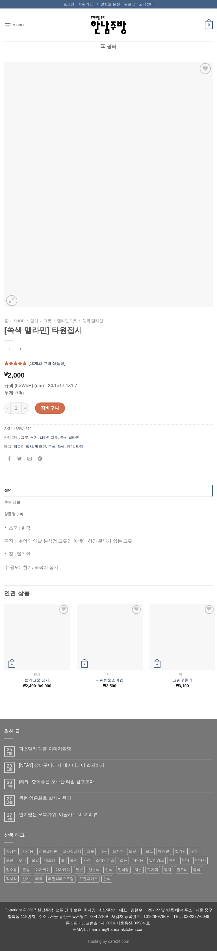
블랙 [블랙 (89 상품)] (73, 860)
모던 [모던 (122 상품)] (9, 860)
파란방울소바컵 (109, 680)
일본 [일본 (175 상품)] (79, 870)
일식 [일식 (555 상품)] (108, 870)
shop (19, 321)
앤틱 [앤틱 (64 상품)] (173, 860)
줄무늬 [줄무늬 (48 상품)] (182, 870)
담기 (34, 321)
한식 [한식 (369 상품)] (106, 879)
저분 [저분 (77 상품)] (138, 870)
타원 (79, 446)
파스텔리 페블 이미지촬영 (45, 748)
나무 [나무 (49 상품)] (103, 851)
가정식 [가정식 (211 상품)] (11, 851)
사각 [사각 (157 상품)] (86, 860)
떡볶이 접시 (23, 446)
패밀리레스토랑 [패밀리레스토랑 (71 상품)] (61, 879)
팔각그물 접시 (37, 680)
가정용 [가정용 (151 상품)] (27, 851)
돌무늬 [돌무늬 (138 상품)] (134, 851)
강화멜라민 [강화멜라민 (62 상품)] (48, 851)
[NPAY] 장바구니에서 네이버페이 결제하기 (62, 765)
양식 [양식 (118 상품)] (185, 860)
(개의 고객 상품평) (47, 363)
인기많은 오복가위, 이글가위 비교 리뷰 (58, 814)
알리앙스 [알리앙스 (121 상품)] (156, 860)
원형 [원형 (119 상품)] (26, 870)
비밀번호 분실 (108, 4)
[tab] (108, 490)
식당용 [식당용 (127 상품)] (138, 860)
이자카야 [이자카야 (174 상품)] (62, 870)
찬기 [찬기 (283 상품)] (26, 879)
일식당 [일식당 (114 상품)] (123, 870)
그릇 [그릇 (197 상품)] (90, 851)
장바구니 (50, 408)
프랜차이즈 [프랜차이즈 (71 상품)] (88, 879)
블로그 (129, 4)
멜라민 (40, 446)
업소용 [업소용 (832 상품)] (11, 870)
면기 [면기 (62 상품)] (195, 851)
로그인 (68, 4)
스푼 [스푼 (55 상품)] (123, 860)
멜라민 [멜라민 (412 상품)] (180, 851)
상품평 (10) (13, 514)
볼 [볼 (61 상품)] (63, 860)
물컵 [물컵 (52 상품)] (35, 860)
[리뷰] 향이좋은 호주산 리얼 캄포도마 (56, 781)
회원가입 (85, 4)
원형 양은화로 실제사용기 (45, 798)
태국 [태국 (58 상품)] (39, 879)
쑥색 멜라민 (92, 321)
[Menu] (14, 25)
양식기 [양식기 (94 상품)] (200, 860)
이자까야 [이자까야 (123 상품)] (42, 870)
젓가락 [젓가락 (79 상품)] (152, 870)
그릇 (47, 321)
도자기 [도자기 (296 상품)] (117, 851)
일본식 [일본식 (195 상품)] (93, 870)
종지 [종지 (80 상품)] (167, 870)
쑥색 (61, 446)
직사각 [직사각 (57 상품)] (11, 879)
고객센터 (146, 4)
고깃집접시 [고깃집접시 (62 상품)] (72, 851)
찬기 (70, 446)
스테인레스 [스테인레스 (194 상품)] (105, 860)
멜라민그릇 (67, 321)
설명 (8, 490)
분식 (51, 446)
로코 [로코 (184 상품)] (149, 851)
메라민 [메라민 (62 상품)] (163, 851)
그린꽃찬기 (182, 680)
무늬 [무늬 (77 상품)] (22, 860)
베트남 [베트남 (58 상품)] (49, 860)
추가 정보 (12, 502)
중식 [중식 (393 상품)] (196, 870)
